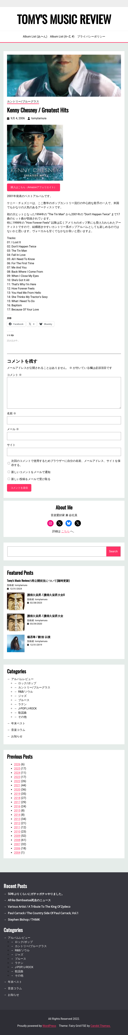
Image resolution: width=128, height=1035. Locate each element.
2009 (17, 835)
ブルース (23, 700)
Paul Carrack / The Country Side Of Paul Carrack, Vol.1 (43, 913)
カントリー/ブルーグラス (23, 101)
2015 (17, 810)
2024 (17, 772)
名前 (11, 413)
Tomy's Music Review (64, 19)
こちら (65, 531)
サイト (11, 445)
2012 (17, 823)
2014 (17, 814)
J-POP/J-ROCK (27, 708)
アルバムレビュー (22, 679)
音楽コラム (18, 730)
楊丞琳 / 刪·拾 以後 (38, 637)
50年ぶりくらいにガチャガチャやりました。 (36, 894)
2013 (17, 819)
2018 (17, 798)
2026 (17, 764)
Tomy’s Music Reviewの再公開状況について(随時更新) (38, 580)
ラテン (22, 704)
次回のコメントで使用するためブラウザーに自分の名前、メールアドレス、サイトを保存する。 (65, 463)
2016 (17, 806)
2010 (17, 831)
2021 (17, 785)
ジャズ (22, 696)
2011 (17, 827)
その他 (22, 717)
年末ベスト (18, 723)
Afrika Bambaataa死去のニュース (29, 900)
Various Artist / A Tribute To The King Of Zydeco (39, 907)
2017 (17, 802)
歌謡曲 (22, 712)
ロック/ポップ (27, 683)
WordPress (49, 1025)
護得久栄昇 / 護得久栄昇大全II (46, 595)
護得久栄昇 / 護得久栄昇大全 (45, 616)
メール (13, 429)
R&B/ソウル (25, 691)
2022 (17, 781)
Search (113, 551)
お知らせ (16, 736)
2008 (17, 840)
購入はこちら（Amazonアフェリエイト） (34, 187)
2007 (17, 844)
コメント (14, 375)
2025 (17, 768)
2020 (17, 789)
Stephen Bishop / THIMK (24, 920)
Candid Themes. (101, 1025)
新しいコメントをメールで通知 (30, 472)
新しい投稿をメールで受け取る (30, 479)
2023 (17, 777)
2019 (17, 793)
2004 (17, 852)
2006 (17, 848)
